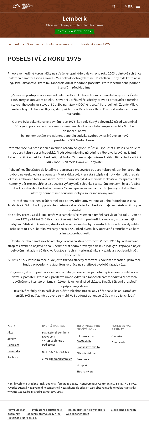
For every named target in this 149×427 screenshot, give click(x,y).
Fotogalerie (118, 342)
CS (115, 6)
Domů (11, 327)
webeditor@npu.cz (91, 414)
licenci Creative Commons (95, 384)
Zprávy (12, 339)
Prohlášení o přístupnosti (48, 410)
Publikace (13, 345)
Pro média (14, 351)
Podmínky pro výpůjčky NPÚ (56, 414)
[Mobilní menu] (133, 6)
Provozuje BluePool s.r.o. (22, 418)
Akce (10, 333)
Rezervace (83, 359)
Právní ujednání (17, 410)
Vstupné (82, 365)
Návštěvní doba (86, 353)
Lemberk (74, 19)
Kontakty (13, 357)
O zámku (116, 336)
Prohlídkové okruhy (88, 347)
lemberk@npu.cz (61, 359)
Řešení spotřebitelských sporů (88, 410)
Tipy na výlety (85, 372)
